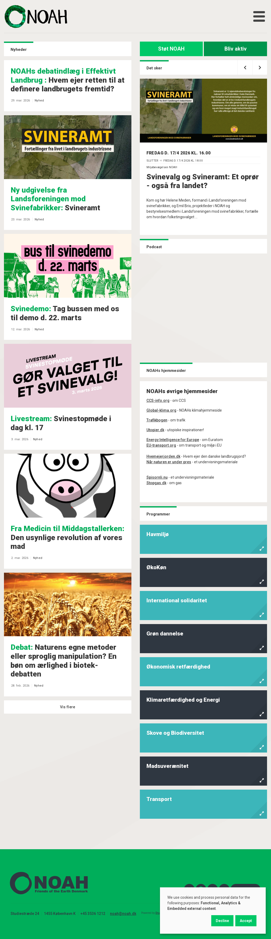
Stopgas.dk (156, 483)
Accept (246, 921)
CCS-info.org (157, 400)
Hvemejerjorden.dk (163, 456)
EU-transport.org (161, 445)
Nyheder (19, 49)
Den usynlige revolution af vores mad (67, 537)
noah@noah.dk (123, 913)
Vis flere (67, 707)
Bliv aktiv (235, 49)
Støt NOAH (171, 49)
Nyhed (39, 100)
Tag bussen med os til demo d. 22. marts (65, 313)
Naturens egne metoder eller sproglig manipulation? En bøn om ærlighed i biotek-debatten (64, 660)
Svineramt (55, 199)
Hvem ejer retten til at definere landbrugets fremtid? (68, 80)
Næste (256, 65)
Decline (222, 921)
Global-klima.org (161, 410)
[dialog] (213, 910)
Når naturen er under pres (168, 462)
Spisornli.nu (157, 477)
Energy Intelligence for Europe (172, 440)
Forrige (242, 65)
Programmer (158, 514)
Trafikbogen (156, 420)
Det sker (154, 68)
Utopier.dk (155, 430)
